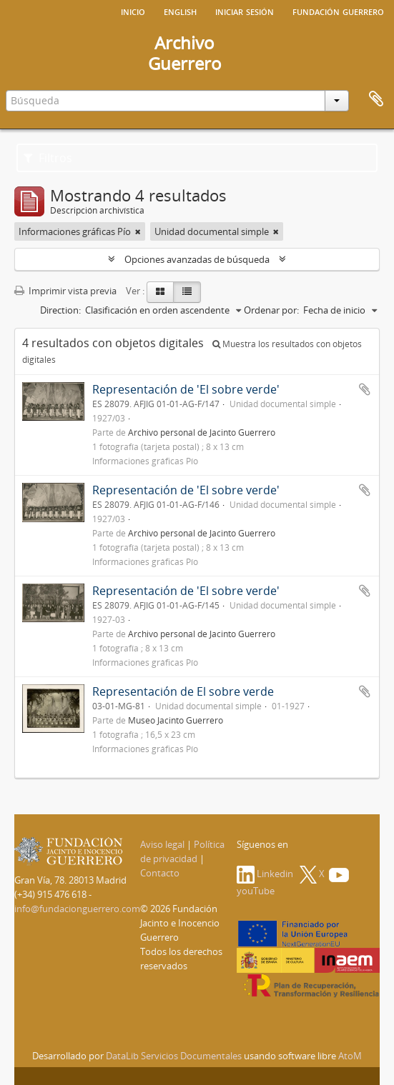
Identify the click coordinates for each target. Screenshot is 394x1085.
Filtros (48, 158)
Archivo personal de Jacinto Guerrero (201, 432)
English (180, 11)
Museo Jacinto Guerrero (175, 720)
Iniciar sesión (244, 11)
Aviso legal (162, 844)
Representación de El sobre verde (183, 691)
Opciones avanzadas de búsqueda (197, 259)
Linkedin (265, 873)
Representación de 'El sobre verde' (186, 389)
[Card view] (160, 292)
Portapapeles (376, 99)
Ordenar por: (271, 310)
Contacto (159, 872)
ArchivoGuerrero (185, 53)
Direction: (60, 310)
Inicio (133, 11)
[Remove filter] (138, 231)
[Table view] (187, 292)
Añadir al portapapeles (365, 389)
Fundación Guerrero (338, 11)
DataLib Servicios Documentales (174, 1055)
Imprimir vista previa (65, 290)
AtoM (350, 1055)
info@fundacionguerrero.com (77, 908)
